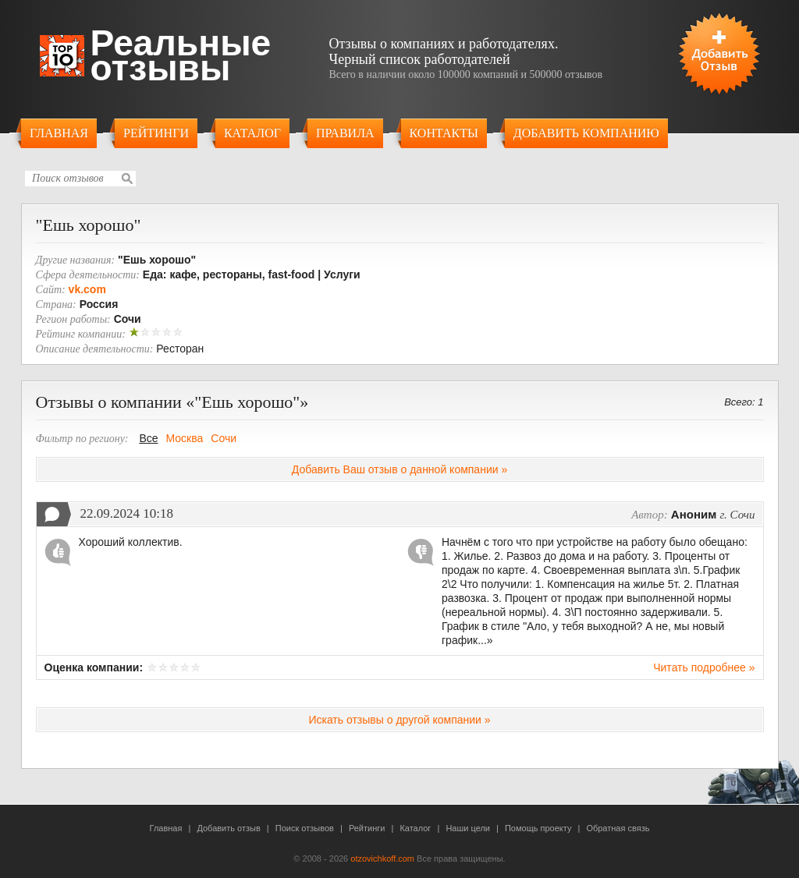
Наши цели (468, 828)
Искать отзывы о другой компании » (399, 719)
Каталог (252, 133)
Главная (59, 133)
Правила (345, 133)
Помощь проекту (538, 828)
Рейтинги (156, 133)
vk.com (87, 289)
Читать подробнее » (704, 667)
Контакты (444, 133)
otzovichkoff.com (382, 858)
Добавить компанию (586, 133)
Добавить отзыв (228, 828)
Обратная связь (617, 828)
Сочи (223, 438)
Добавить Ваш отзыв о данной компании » (399, 469)
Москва (185, 438)
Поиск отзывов (304, 828)
